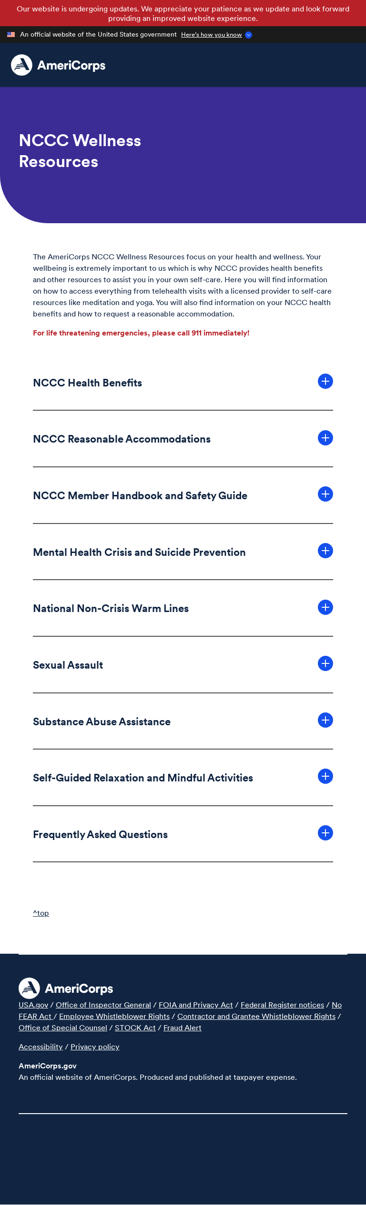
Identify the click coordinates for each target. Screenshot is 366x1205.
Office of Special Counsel (63, 1027)
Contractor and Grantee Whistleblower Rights (256, 1016)
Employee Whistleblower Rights (114, 1016)
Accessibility (41, 1046)
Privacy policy (95, 1046)
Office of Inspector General (103, 1004)
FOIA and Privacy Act (196, 1004)
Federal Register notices (282, 1004)
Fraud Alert (182, 1027)
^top (41, 913)
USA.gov (33, 1004)
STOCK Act (135, 1027)
